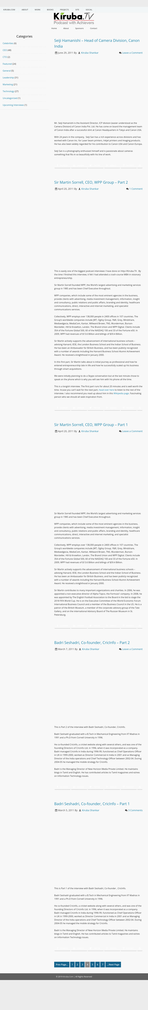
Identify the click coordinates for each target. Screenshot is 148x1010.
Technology (8, 91)
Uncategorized (10, 98)
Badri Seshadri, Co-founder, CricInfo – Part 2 (96, 656)
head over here (106, 395)
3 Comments (135, 833)
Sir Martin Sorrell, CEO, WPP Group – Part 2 (95, 185)
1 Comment (136, 194)
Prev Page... (62, 987)
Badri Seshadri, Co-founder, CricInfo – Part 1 (96, 823)
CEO (5, 50)
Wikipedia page (121, 399)
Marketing (8, 84)
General (7, 70)
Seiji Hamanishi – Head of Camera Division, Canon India (92, 43)
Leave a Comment (132, 52)
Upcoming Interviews (13, 105)
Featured (7, 63)
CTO (5, 57)
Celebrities (8, 43)
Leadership (8, 77)
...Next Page (113, 987)
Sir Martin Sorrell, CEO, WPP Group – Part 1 (95, 433)
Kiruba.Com (68, 999)
